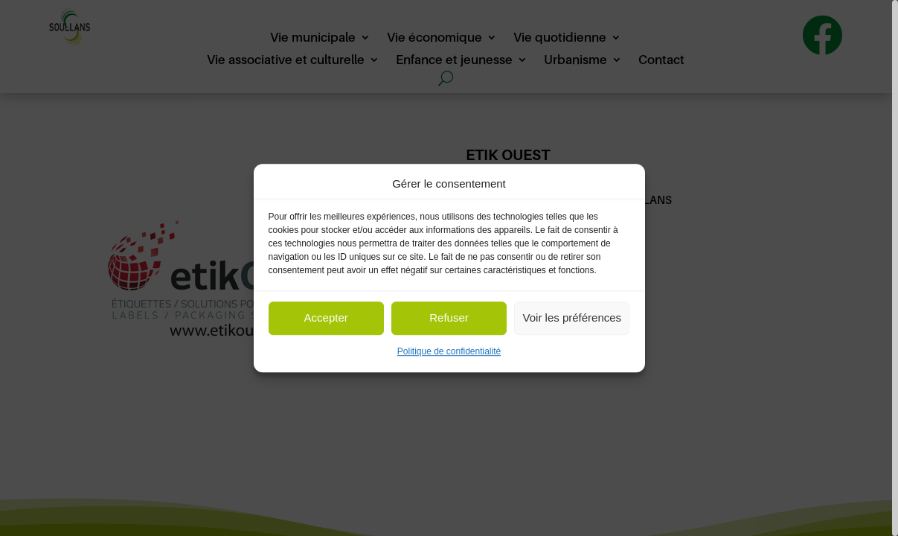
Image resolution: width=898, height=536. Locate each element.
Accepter (326, 318)
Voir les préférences (572, 318)
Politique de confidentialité (449, 351)
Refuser (449, 318)
